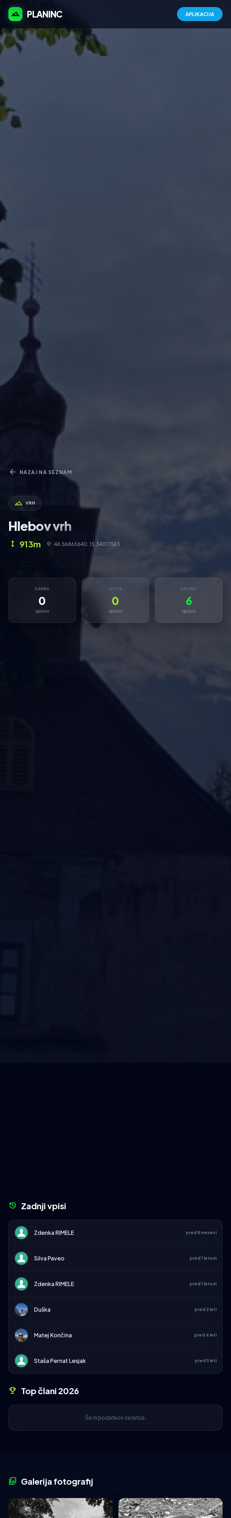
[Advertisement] (115, 1134)
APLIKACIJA (199, 14)
